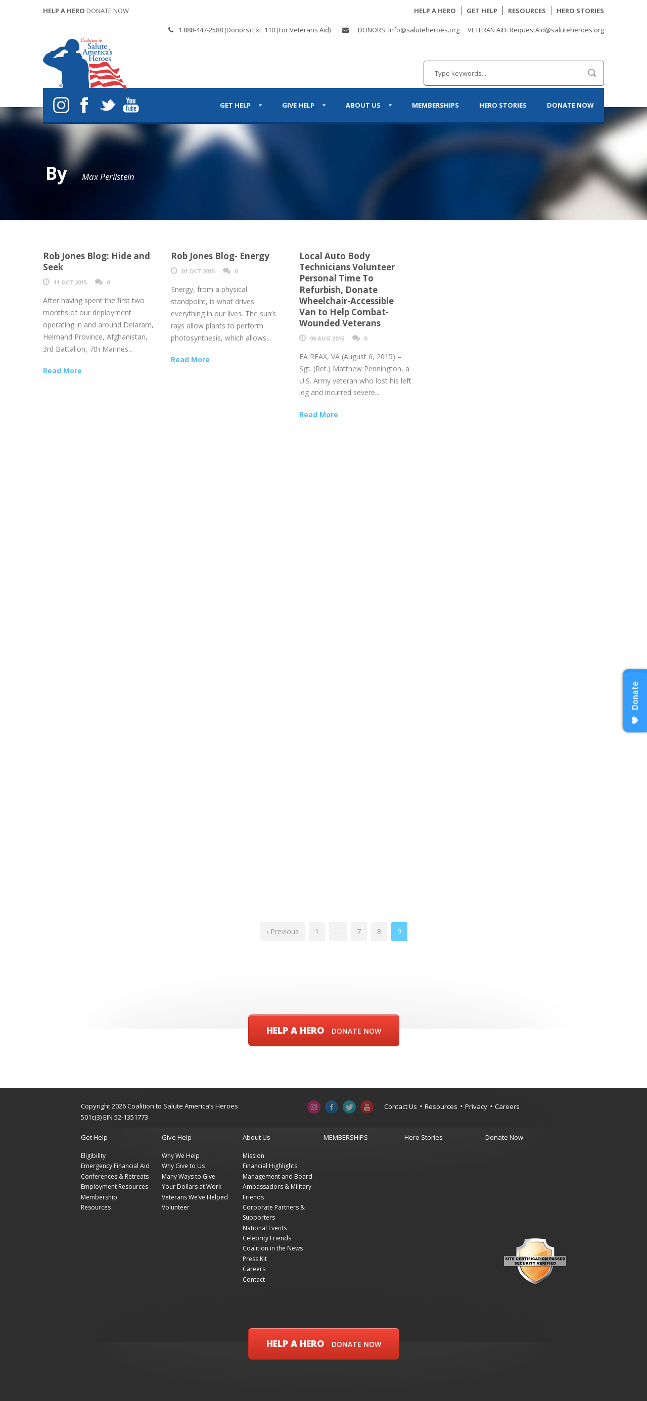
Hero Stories (503, 105)
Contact (254, 1279)
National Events (265, 1228)
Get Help (235, 105)
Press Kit (255, 1258)
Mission (253, 1155)
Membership (99, 1197)
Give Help (298, 105)
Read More (62, 370)
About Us (363, 105)
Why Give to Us (183, 1166)
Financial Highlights (270, 1166)
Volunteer (176, 1207)
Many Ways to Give (188, 1176)
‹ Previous (282, 931)
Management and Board (277, 1176)
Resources (441, 1106)
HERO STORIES (580, 10)
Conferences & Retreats (115, 1176)
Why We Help (181, 1155)
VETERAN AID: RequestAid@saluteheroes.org (536, 29)
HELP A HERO (435, 10)
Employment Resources (114, 1186)
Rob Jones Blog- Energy (220, 256)
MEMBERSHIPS (435, 105)
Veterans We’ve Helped (195, 1197)
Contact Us (400, 1106)
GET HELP (482, 10)
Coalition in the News (273, 1248)
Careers (507, 1106)
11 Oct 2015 (70, 282)
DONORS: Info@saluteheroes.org (408, 29)
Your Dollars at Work (191, 1186)
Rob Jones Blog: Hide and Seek (96, 261)
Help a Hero (323, 1030)
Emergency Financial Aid (115, 1166)
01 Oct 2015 (198, 271)
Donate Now (570, 105)
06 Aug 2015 (327, 338)
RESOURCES (527, 10)
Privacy (476, 1106)
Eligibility (93, 1155)
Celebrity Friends (267, 1238)
